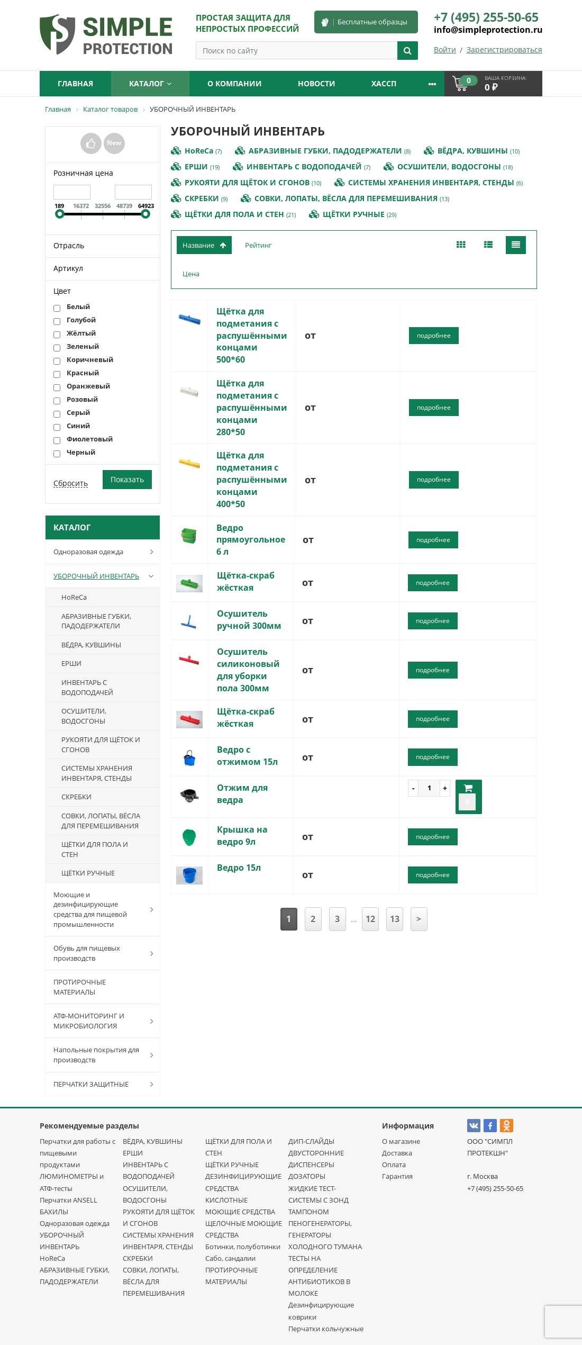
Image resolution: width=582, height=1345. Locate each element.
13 (394, 919)
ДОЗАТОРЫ (306, 1176)
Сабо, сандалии (230, 1258)
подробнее (434, 335)
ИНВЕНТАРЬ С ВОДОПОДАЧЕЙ (87, 687)
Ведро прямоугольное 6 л (250, 540)
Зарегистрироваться (504, 49)
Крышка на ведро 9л (242, 835)
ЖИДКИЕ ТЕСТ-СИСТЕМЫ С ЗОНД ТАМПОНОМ (318, 1200)
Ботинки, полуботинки (242, 1246)
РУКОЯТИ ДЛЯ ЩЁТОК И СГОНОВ (100, 744)
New (114, 142)
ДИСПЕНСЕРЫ (311, 1164)
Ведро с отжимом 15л (247, 756)
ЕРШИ (71, 663)
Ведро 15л (239, 867)
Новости (316, 83)
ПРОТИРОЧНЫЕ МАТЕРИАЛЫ (79, 987)
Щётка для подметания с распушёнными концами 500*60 (251, 335)
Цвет (62, 291)
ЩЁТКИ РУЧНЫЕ (88, 873)
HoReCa (74, 597)
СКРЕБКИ (76, 796)
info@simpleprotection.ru (488, 29)
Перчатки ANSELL (68, 1200)
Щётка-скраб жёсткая (246, 581)
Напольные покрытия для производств (105, 1054)
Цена (191, 273)
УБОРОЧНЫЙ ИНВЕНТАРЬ (105, 576)
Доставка (397, 1153)
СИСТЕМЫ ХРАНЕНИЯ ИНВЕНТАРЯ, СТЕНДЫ (96, 773)
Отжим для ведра (242, 794)
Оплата (394, 1164)
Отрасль (68, 245)
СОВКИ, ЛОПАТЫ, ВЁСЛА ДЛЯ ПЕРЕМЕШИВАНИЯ (100, 821)
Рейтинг (258, 245)
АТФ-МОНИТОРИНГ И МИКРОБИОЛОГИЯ (105, 1021)
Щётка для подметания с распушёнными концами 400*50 (251, 479)
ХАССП (383, 83)
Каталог (150, 83)
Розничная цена (83, 173)
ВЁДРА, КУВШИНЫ (91, 644)
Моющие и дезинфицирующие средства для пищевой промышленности (105, 909)
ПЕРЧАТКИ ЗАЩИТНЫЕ (105, 1084)
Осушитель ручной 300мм (249, 619)
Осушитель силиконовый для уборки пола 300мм (248, 670)
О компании (234, 83)
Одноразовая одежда (105, 551)
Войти (445, 49)
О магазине (401, 1141)
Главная (75, 83)
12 (370, 919)
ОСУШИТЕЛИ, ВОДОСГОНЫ (83, 716)
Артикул (68, 268)
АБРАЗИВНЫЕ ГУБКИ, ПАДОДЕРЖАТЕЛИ (96, 621)
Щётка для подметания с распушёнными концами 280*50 (251, 407)
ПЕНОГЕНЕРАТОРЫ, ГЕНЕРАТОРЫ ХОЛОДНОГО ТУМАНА (325, 1234)
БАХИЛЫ (54, 1211)
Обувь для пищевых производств (105, 953)
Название (204, 245)
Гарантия (397, 1176)
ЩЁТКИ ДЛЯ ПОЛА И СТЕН (94, 849)
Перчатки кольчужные (325, 1328)
